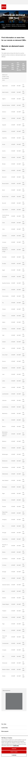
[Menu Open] (25, 7)
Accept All (14, 748)
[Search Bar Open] (21, 7)
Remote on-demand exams (19, 26)
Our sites (3, 724)
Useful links (4, 727)
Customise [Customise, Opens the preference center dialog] (14, 755)
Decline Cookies (14, 751)
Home (3, 24)
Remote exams (6, 26)
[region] (14, 746)
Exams (13, 24)
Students (8, 24)
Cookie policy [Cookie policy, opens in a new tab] (16, 745)
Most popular (5, 731)
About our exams (20, 24)
